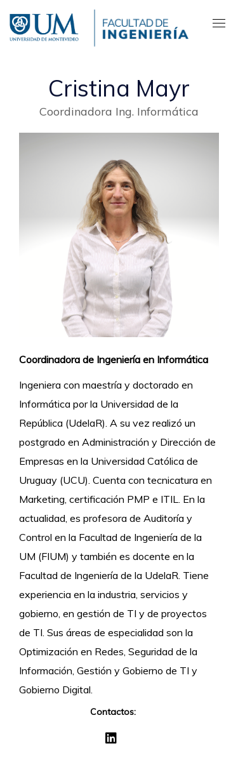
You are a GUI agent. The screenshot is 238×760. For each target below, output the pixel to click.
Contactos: (113, 711)
